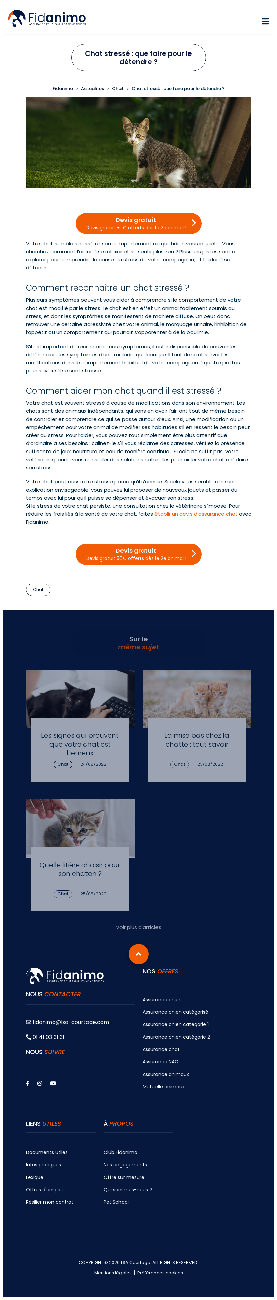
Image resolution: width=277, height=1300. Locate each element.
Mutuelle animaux (164, 1086)
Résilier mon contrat (49, 1202)
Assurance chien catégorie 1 (176, 1024)
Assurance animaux (166, 1074)
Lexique (34, 1177)
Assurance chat (161, 1049)
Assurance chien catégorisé (175, 1012)
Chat (38, 589)
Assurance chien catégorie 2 (176, 1037)
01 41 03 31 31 (45, 1037)
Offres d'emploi (44, 1189)
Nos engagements (125, 1164)
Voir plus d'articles (138, 927)
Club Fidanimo (120, 1152)
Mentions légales (113, 1273)
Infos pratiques (43, 1164)
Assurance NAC (160, 1061)
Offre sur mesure (124, 1177)
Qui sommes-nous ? (128, 1189)
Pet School (116, 1202)
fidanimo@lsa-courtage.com (67, 1022)
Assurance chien (162, 999)
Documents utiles (47, 1152)
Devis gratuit (136, 223)
